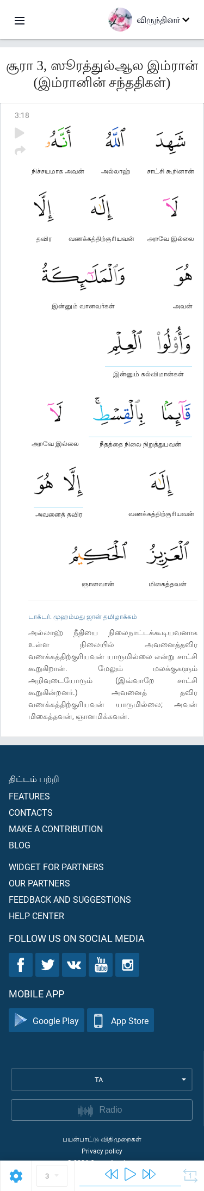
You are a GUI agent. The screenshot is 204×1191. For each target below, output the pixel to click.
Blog (19, 845)
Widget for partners (56, 866)
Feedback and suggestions (70, 899)
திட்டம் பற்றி (34, 778)
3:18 (22, 115)
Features (29, 796)
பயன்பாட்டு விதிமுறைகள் (102, 1138)
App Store (120, 1020)
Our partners (39, 883)
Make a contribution (56, 828)
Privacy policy (102, 1150)
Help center (36, 915)
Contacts (31, 812)
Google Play (46, 1020)
